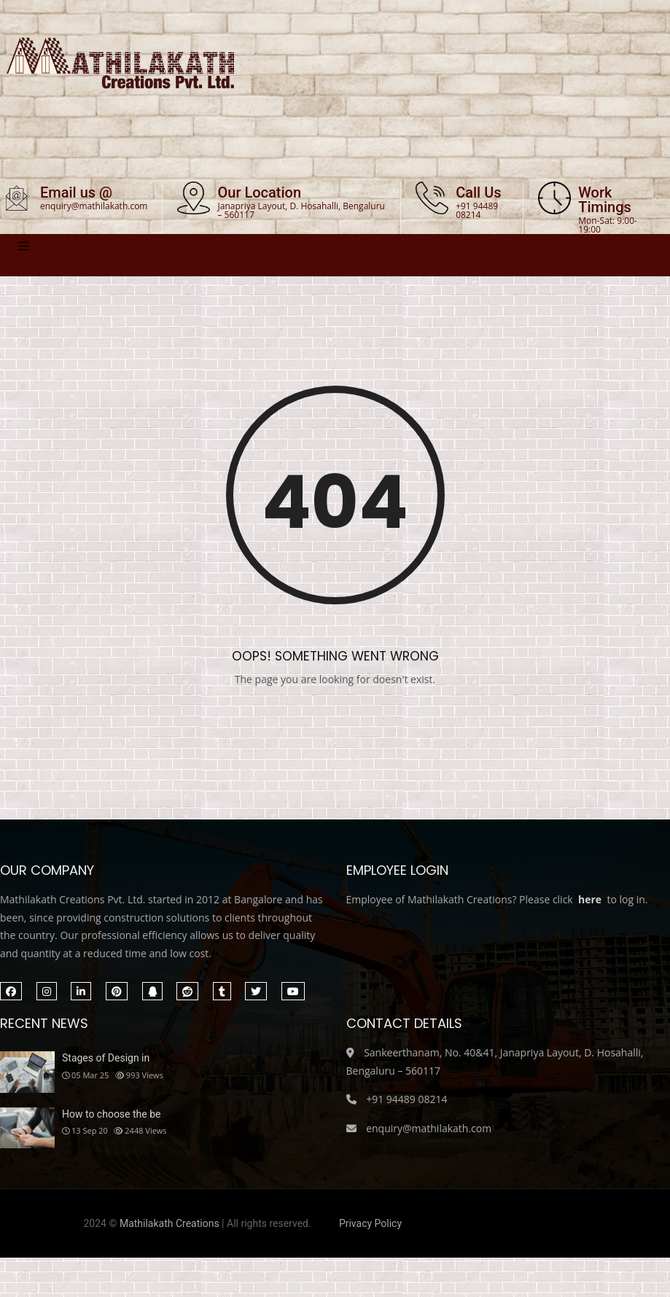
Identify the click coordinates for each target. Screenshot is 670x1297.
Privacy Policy (370, 1224)
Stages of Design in (105, 1059)
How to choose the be (111, 1115)
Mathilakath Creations (169, 1224)
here (589, 901)
